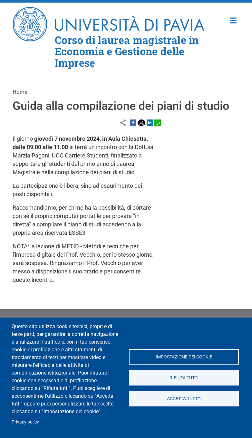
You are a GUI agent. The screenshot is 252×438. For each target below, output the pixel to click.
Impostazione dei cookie (183, 356)
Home (233, 20)
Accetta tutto (184, 398)
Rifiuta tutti (183, 377)
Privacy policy (25, 421)
